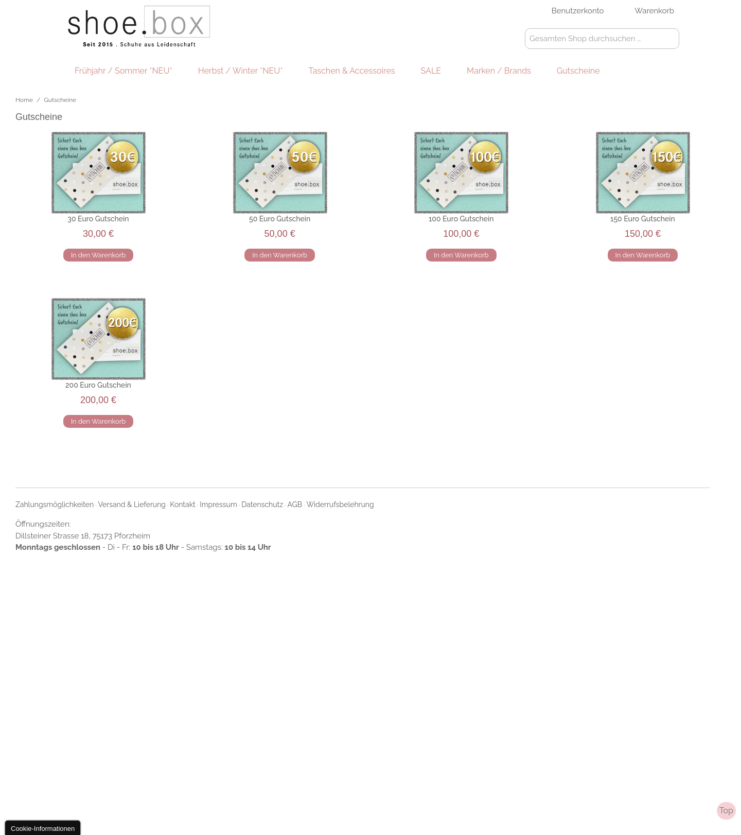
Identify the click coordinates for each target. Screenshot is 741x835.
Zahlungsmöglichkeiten (54, 504)
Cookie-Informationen (43, 828)
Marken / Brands (499, 71)
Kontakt (182, 504)
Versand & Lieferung (132, 504)
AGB (295, 504)
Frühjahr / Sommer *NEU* (123, 71)
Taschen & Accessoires (352, 71)
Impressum (218, 504)
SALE (431, 71)
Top (726, 810)
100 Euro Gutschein (461, 219)
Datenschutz (262, 504)
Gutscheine (578, 71)
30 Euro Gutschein (98, 219)
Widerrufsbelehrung (340, 504)
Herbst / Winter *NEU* (240, 71)
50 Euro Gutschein (279, 219)
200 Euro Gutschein (98, 385)
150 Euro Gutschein (642, 219)
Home (24, 99)
